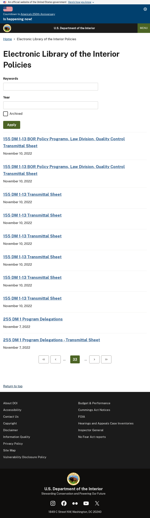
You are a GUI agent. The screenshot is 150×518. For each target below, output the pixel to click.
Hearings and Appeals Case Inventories (106, 423)
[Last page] (106, 359)
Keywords (10, 78)
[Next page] (94, 359)
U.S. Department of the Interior (74, 28)
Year (6, 97)
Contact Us (11, 416)
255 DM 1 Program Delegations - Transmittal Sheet (51, 340)
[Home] (7, 28)
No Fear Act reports (92, 437)
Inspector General (90, 430)
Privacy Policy (13, 443)
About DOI (10, 403)
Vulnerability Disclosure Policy (24, 457)
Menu (144, 28)
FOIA (81, 416)
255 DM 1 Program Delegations (33, 319)
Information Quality (16, 437)
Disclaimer (10, 430)
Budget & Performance (94, 403)
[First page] (44, 359)
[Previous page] (55, 359)
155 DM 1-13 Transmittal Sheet (32, 194)
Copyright (10, 423)
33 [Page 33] (75, 359)
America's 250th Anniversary (38, 14)
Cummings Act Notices (94, 410)
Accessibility (12, 410)
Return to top (13, 386)
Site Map (9, 450)
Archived (16, 114)
